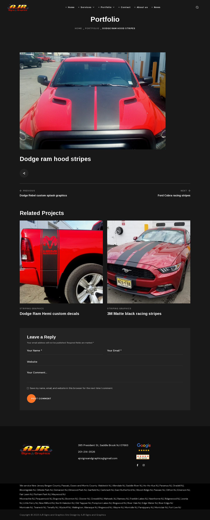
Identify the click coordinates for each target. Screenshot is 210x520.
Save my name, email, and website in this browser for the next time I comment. (71, 388)
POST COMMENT (41, 398)
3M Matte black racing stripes (134, 313)
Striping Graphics (32, 308)
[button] (197, 7)
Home (78, 28)
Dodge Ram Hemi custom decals (49, 313)
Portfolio (92, 28)
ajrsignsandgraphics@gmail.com (97, 458)
